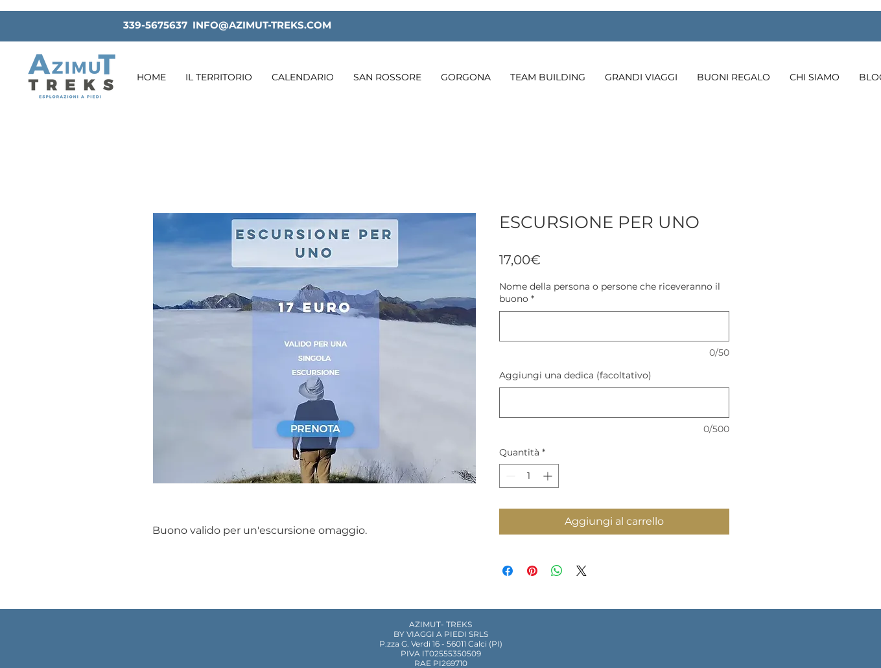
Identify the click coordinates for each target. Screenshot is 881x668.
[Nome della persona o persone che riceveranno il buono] (614, 326)
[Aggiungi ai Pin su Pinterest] (532, 571)
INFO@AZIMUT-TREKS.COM (262, 25)
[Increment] (549, 476)
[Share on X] (581, 571)
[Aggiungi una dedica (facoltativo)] (614, 402)
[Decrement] (509, 476)
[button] (219, 77)
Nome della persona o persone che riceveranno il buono (609, 293)
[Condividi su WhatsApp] (557, 571)
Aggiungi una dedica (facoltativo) (575, 375)
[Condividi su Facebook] (507, 571)
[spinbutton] (529, 476)
